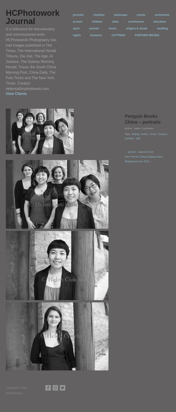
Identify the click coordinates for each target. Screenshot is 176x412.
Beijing (135, 134)
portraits (78, 15)
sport (76, 28)
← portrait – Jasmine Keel (139, 152)
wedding (162, 28)
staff (138, 138)
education (159, 21)
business (96, 35)
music (113, 28)
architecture (136, 21)
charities (98, 15)
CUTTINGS (118, 35)
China (153, 134)
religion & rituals (137, 28)
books (144, 134)
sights (77, 35)
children (97, 21)
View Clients (16, 94)
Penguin (162, 134)
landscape (120, 15)
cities (115, 21)
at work (77, 21)
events (141, 15)
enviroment (162, 15)
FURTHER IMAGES (147, 35)
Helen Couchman (144, 128)
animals (94, 28)
